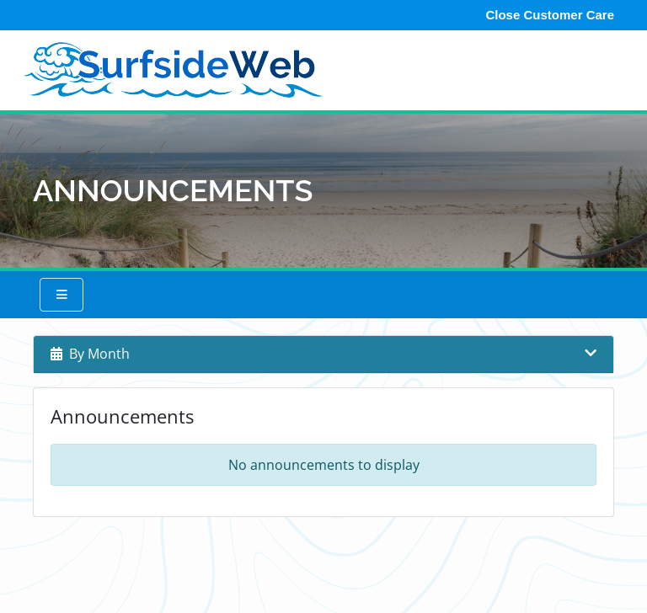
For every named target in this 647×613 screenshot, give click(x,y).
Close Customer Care (549, 15)
